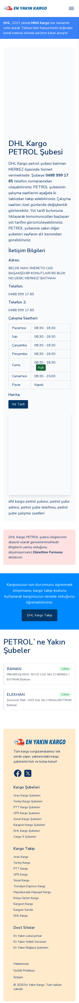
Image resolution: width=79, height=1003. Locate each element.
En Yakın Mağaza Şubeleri (30, 948)
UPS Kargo (20, 874)
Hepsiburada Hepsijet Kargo (32, 892)
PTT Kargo (20, 869)
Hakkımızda (21, 964)
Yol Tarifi (18, 404)
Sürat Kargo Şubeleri (27, 819)
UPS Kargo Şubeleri (26, 813)
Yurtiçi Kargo (21, 863)
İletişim (18, 977)
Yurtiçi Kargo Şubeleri (27, 801)
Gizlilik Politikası (24, 971)
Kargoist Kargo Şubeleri (29, 825)
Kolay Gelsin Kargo (26, 898)
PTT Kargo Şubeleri (26, 807)
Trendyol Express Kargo (29, 886)
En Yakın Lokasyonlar (27, 936)
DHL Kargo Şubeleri (26, 831)
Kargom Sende (23, 910)
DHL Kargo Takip (39, 615)
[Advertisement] (39, 93)
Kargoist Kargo (23, 904)
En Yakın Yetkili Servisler (29, 942)
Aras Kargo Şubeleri (26, 795)
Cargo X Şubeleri (24, 837)
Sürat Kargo (21, 880)
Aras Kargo (20, 857)
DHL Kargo (20, 916)
